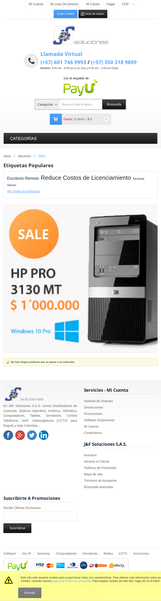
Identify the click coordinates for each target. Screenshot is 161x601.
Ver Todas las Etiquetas (23, 191)
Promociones (93, 414)
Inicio (7, 156)
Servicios (24, 156)
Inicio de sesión (94, 13)
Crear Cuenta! (65, 13)
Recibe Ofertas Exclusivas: (22, 508)
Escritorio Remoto (23, 178)
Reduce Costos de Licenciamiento (86, 177)
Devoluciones (93, 407)
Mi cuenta (36, 4)
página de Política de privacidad (71, 581)
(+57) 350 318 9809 (114, 62)
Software (9, 553)
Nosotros (90, 455)
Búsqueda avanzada (98, 487)
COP (125, 4)
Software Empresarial (99, 420)
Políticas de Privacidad (100, 468)
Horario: (45, 68)
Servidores (90, 553)
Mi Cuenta (91, 426)
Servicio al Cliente (96, 461)
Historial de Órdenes (98, 401)
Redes (108, 553)
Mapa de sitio (93, 474)
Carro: (68, 119)
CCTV (123, 553)
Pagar (111, 4)
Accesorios (141, 553)
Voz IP (26, 553)
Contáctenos (93, 433)
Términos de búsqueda (100, 480)
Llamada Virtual (61, 53)
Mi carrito (93, 4)
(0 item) (80, 119)
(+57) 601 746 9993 (63, 62)
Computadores (66, 553)
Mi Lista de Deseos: (64, 4)
